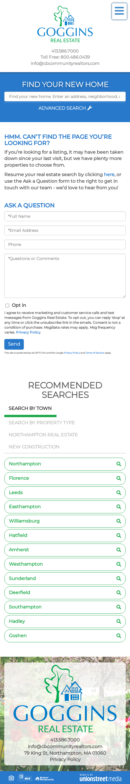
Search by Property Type (42, 422)
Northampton (25, 464)
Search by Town (30, 408)
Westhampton (26, 564)
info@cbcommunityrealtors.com (65, 63)
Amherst (19, 549)
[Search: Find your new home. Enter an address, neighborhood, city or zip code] (65, 96)
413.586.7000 (65, 51)
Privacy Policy (28, 332)
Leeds (16, 492)
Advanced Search (62, 108)
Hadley (17, 621)
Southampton (25, 607)
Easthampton (25, 506)
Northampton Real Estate (43, 435)
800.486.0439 (75, 57)
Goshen (18, 635)
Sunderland (22, 578)
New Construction (34, 447)
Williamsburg (24, 521)
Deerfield (19, 592)
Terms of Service (94, 352)
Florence (19, 478)
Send (14, 344)
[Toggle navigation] (119, 11)
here (109, 174)
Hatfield (18, 535)
